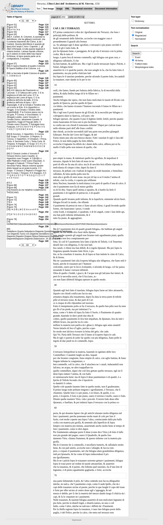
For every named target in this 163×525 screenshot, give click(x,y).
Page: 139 (43, 187)
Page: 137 (43, 185)
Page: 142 (43, 197)
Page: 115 (43, 27)
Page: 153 (43, 217)
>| (83, 17)
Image (60, 8)
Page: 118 (43, 34)
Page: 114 (43, 24)
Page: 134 (43, 151)
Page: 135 (43, 180)
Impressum (76, 520)
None (3, 103)
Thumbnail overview (82, 8)
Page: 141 (43, 195)
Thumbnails (3, 33)
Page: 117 (43, 29)
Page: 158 (43, 226)
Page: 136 (43, 183)
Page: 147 (43, 200)
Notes (3, 79)
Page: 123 (43, 63)
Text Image (48, 8)
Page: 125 (43, 71)
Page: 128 (43, 85)
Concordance (3, 91)
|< (57, 17)
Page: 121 (43, 61)
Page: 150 (43, 207)
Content (3, 46)
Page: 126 (43, 78)
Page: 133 (43, 131)
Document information (106, 8)
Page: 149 (43, 204)
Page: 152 (43, 212)
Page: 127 (43, 83)
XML (67, 8)
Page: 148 (43, 202)
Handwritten (3, 68)
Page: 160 (43, 241)
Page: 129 (43, 88)
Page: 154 (43, 219)
